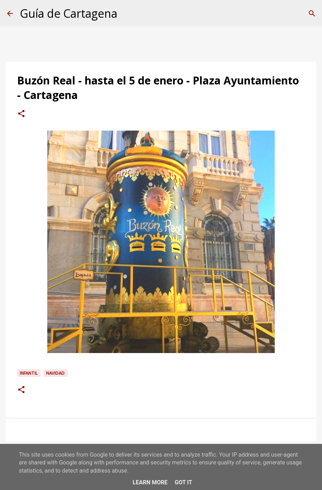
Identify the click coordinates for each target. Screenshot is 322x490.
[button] (21, 114)
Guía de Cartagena (68, 13)
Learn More (150, 482)
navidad (55, 373)
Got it (183, 482)
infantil (29, 373)
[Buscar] (312, 13)
